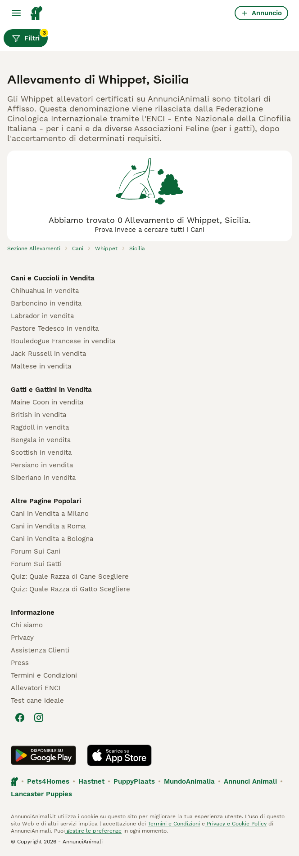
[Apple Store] (119, 755)
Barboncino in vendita (46, 303)
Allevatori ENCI (35, 688)
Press (20, 663)
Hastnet (91, 781)
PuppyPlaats (134, 781)
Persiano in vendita (42, 465)
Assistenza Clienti (40, 650)
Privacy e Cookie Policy (236, 824)
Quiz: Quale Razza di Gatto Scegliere (70, 589)
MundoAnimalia (189, 781)
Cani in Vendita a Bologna (52, 539)
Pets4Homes (48, 781)
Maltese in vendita (41, 366)
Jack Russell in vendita (48, 354)
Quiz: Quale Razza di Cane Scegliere (70, 576)
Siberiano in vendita (43, 478)
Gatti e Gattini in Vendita (51, 390)
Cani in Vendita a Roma (48, 526)
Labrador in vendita (42, 316)
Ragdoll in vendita (40, 427)
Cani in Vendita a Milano (50, 514)
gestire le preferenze (93, 831)
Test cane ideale (37, 700)
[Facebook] (20, 718)
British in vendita (38, 415)
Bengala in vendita (41, 440)
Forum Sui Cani (35, 551)
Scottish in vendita (41, 452)
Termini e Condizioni (44, 675)
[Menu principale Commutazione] (16, 13)
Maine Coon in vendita (47, 402)
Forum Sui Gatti (36, 564)
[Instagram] (39, 718)
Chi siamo (27, 625)
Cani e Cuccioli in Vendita (53, 278)
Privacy (22, 638)
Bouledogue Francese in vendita (63, 341)
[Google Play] (43, 755)
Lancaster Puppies (41, 794)
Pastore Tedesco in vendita (55, 328)
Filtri (30, 36)
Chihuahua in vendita (45, 291)
